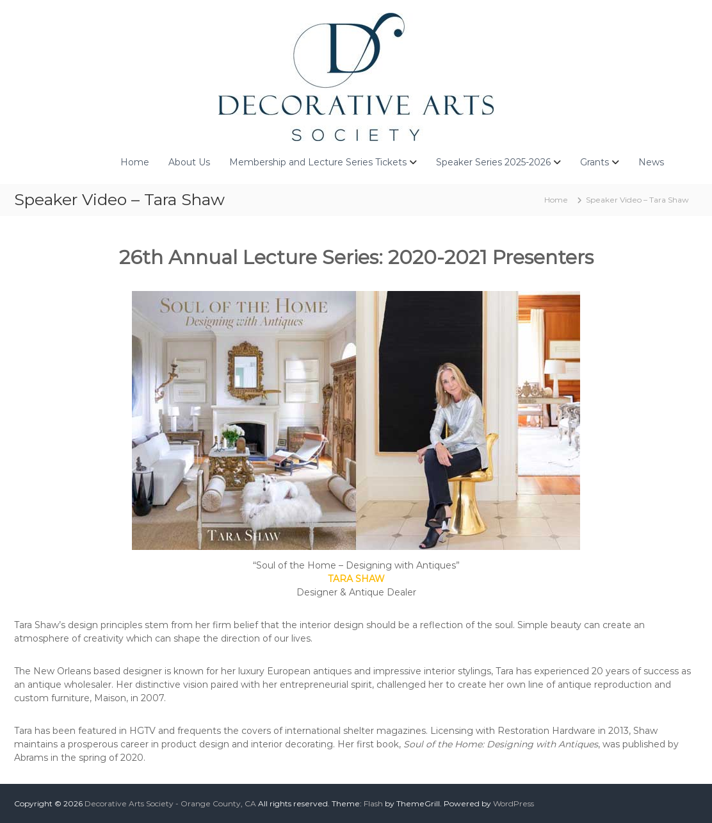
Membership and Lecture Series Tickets (318, 162)
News (651, 162)
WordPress (513, 803)
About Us (189, 162)
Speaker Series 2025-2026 (493, 162)
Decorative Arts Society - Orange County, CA (170, 803)
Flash (373, 803)
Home (134, 162)
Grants (594, 162)
